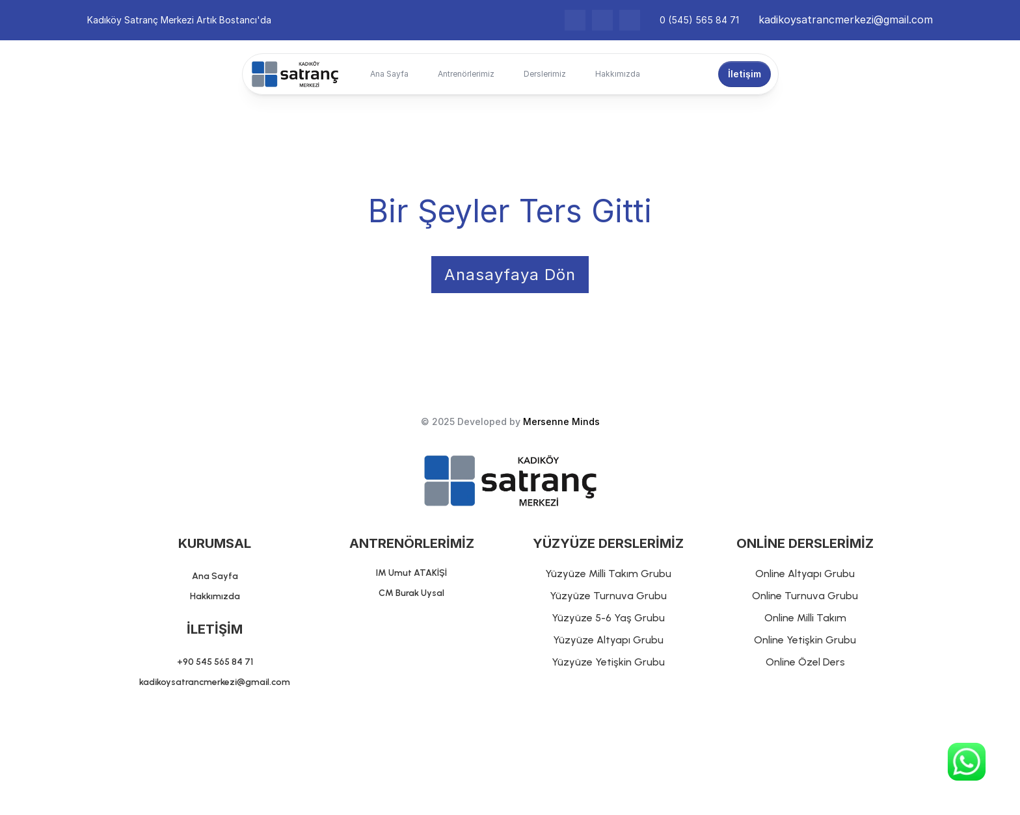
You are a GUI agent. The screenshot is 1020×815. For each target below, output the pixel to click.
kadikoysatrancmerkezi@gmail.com (845, 19)
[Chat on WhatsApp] (966, 762)
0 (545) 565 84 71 (699, 19)
